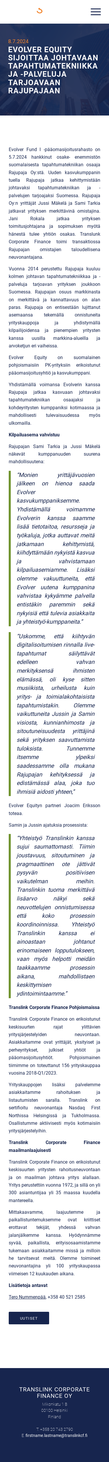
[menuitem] (93, 11)
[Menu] (93, 11)
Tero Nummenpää (27, 1297)
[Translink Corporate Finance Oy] (45, 11)
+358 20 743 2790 (56, 1429)
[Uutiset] (29, 1318)
